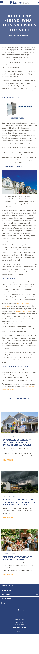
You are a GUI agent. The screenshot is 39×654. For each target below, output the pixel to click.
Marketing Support (19, 627)
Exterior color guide (22, 311)
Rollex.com (19, 617)
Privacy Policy (19, 625)
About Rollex (19, 620)
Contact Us (19, 622)
